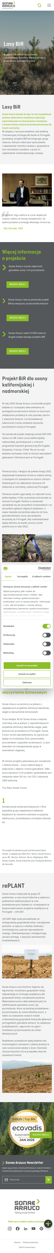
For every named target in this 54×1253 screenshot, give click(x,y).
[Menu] (49, 5)
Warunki (17, 1242)
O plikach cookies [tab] (41, 576)
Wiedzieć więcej (17, 284)
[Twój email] (21, 1179)
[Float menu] (48, 1223)
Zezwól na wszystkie (27, 665)
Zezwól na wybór (27, 674)
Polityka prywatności (30, 1242)
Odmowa (27, 682)
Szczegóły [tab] (22, 576)
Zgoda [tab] (8, 576)
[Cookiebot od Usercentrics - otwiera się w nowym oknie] (38, 568)
